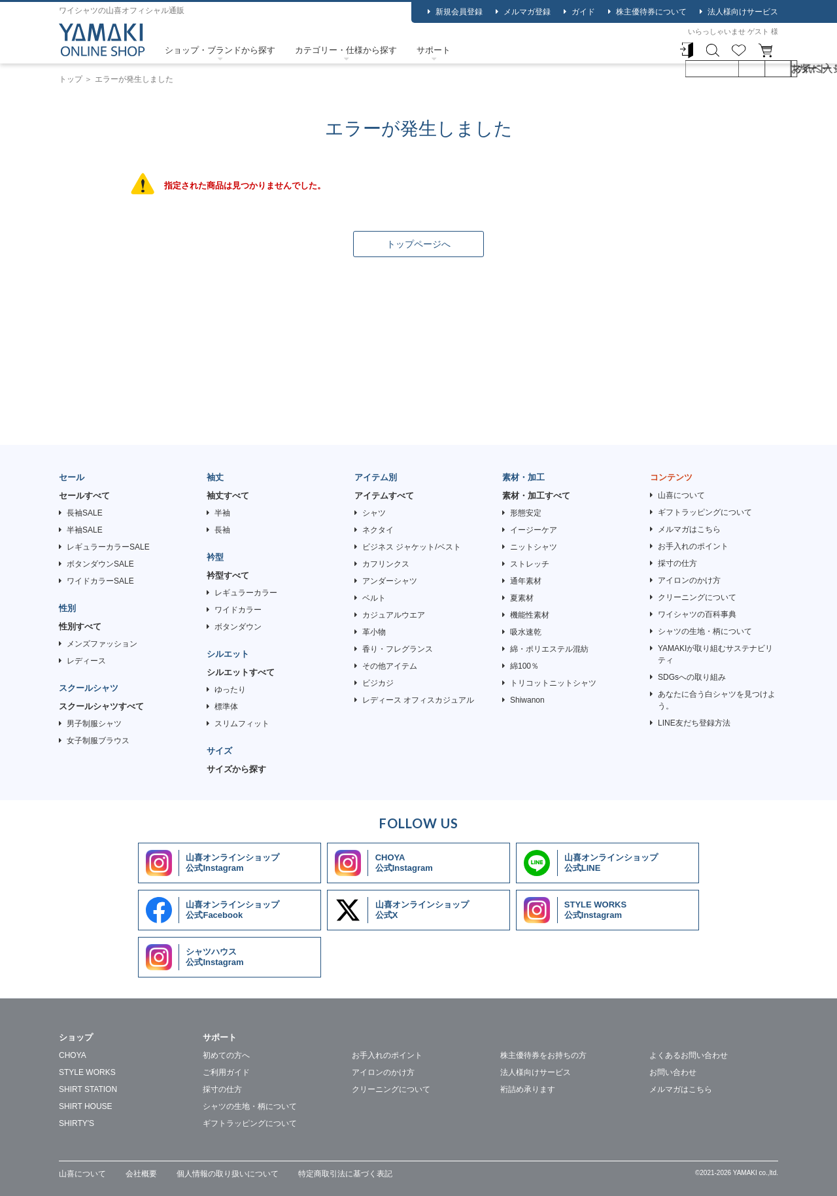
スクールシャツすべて (101, 706)
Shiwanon (527, 700)
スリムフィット (241, 723)
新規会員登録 (459, 11)
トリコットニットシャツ (553, 683)
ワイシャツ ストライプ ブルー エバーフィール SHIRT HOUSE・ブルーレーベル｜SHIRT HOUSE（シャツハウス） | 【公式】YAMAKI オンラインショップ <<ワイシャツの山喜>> (102, 40)
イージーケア (533, 530)
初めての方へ (226, 1055)
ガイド (583, 11)
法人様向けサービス (743, 11)
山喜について (681, 495)
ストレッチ (529, 564)
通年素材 (525, 581)
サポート (434, 50)
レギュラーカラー (245, 592)
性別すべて (80, 626)
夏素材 (522, 598)
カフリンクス (385, 564)
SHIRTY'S (76, 1123)
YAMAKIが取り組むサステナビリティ (715, 654)
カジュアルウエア (393, 615)
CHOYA (72, 1055)
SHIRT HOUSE (85, 1106)
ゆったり (230, 689)
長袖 (222, 530)
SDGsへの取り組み (692, 677)
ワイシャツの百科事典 (697, 614)
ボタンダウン (238, 626)
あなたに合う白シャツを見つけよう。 (717, 700)
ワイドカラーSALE (100, 581)
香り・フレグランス (397, 649)
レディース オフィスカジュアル (418, 700)
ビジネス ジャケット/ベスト (411, 547)
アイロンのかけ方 (689, 580)
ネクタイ (378, 530)
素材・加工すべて (536, 496)
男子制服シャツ (94, 723)
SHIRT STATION (88, 1089)
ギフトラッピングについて (705, 512)
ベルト (374, 598)
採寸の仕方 (677, 563)
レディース (86, 660)
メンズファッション (102, 643)
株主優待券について (651, 11)
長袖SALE (85, 513)
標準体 (226, 706)
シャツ (374, 513)
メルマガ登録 (527, 11)
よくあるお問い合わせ (688, 1055)
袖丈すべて (228, 496)
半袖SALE (85, 530)
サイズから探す (236, 769)
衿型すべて (228, 575)
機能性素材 (529, 615)
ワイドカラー (238, 609)
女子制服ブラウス (98, 740)
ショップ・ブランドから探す (220, 50)
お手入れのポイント (693, 546)
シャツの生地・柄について (705, 631)
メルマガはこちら (689, 529)
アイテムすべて (384, 496)
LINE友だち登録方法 (694, 723)
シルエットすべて (241, 672)
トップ (70, 79)
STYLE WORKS (87, 1072)
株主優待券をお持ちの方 (543, 1055)
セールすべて (84, 496)
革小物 (374, 632)
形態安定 (525, 513)
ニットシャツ (533, 547)
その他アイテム (389, 666)
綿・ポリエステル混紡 (549, 649)
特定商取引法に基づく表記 (345, 1173)
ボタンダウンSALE (100, 564)
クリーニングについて (697, 597)
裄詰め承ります (527, 1089)
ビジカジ (378, 683)
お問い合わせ (672, 1072)
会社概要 (141, 1173)
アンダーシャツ (389, 581)
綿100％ (524, 666)
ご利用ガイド (226, 1072)
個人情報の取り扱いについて (228, 1173)
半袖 (222, 513)
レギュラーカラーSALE (108, 547)
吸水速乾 (525, 632)
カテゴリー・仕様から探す (346, 50)
